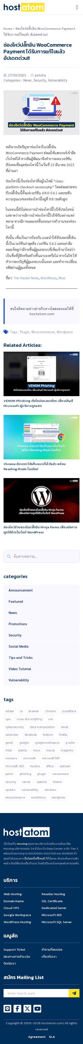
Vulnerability (58, 80)
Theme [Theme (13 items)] (57, 781)
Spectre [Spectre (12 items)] (42, 781)
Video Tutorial (20, 668)
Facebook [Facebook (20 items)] (31, 734)
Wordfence (49, 277)
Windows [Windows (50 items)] (50, 789)
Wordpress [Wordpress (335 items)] (58, 797)
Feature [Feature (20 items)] (48, 734)
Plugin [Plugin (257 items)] (41, 774)
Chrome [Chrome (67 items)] (50, 711)
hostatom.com (42, 314)
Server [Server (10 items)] (26, 781)
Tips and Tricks (21, 657)
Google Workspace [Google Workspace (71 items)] (47, 742)
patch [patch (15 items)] (10, 774)
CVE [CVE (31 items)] (50, 719)
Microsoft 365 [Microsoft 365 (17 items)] (15, 766)
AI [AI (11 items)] (21, 711)
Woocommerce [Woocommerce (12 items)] (15, 797)
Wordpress (65, 332)
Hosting (22, 844)
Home (8, 28)
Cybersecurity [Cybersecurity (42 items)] (15, 727)
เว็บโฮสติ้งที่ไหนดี (34, 858)
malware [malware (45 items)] (11, 758)
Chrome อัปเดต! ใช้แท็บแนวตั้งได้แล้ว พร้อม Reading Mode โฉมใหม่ (35, 466)
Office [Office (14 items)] (50, 766)
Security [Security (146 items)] (11, 781)
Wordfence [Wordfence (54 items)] (38, 797)
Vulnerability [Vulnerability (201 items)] (30, 789)
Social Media (19, 646)
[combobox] (41, 556)
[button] (77, 7)
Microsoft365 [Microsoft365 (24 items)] (51, 758)
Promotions (18, 623)
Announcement (21, 590)
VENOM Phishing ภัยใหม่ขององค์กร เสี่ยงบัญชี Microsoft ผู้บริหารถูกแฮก (38, 403)
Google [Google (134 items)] (24, 742)
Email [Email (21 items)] (65, 727)
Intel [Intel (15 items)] (9, 750)
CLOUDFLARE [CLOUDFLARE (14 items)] (69, 711)
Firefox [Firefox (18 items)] (63, 734)
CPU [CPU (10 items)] (8, 719)
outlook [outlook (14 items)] (65, 766)
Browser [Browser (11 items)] (34, 711)
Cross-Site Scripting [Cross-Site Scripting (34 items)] (29, 719)
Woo (61, 277)
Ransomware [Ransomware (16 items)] (60, 774)
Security (40, 80)
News (27, 80)
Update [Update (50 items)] (10, 789)
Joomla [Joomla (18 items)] (22, 750)
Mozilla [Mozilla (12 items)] (35, 766)
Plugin (24, 332)
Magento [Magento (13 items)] (67, 750)
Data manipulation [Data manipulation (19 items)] (42, 727)
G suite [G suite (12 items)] (70, 742)
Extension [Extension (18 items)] (12, 734)
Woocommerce (43, 332)
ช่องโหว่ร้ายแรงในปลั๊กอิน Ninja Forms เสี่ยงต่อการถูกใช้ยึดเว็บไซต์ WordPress (40, 530)
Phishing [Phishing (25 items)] (25, 774)
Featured (16, 601)
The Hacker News (26, 277)
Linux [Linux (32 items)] (36, 750)
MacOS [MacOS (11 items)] (50, 750)
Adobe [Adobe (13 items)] (10, 711)
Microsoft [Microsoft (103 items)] (29, 758)
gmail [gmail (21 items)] (9, 742)
